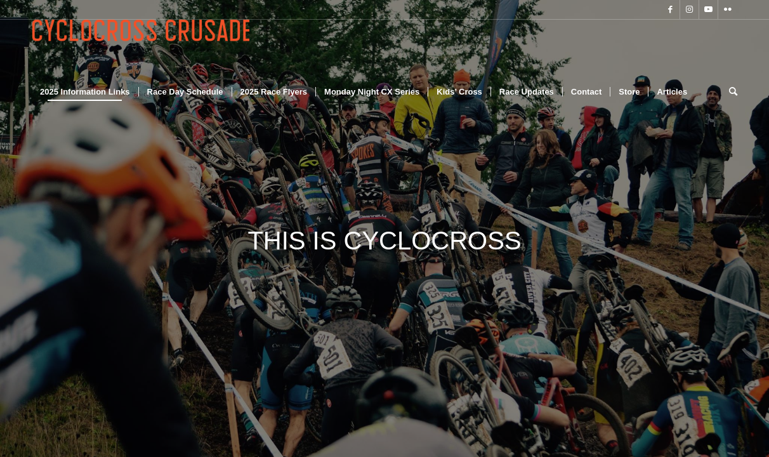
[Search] (729, 92)
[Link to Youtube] (708, 9)
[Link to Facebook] (670, 9)
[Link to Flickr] (727, 9)
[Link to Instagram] (689, 9)
